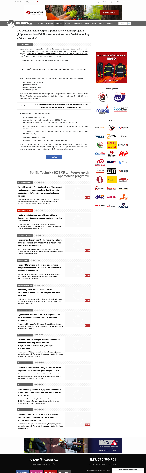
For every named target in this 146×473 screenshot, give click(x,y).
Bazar (94, 23)
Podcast (68, 23)
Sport (87, 23)
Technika (59, 23)
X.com (65, 464)
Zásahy (40, 23)
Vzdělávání (78, 23)
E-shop (101, 23)
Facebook (23, 464)
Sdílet (54, 158)
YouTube (51, 464)
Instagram (37, 464)
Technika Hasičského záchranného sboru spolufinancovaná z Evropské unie (59, 69)
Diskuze (110, 23)
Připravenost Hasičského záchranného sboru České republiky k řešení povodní (57, 54)
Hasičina (49, 23)
